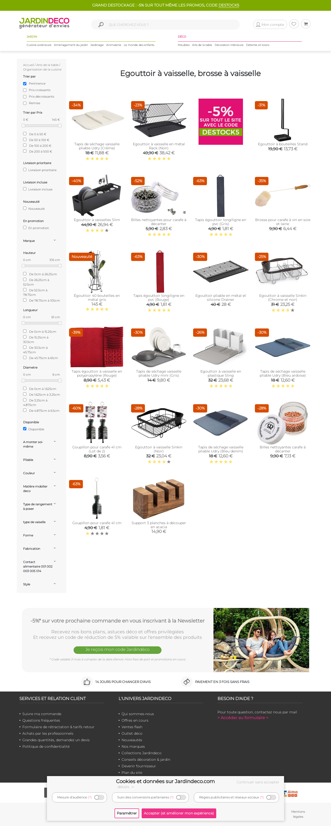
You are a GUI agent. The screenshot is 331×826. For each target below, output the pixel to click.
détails (126, 787)
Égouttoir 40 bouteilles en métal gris (97, 297)
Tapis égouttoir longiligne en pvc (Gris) (220, 222)
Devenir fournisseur (139, 766)
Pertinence (37, 83)
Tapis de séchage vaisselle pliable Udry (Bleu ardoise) (283, 373)
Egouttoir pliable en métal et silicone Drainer (220, 297)
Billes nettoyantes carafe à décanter (283, 449)
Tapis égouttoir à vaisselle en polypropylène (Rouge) (97, 373)
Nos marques (133, 746)
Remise (34, 103)
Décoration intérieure (229, 45)
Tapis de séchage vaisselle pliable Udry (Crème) (97, 146)
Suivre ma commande (41, 714)
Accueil (28, 65)
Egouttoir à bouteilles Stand (282, 144)
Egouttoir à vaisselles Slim (97, 220)
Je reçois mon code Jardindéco (117, 649)
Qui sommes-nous (138, 714)
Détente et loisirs (257, 45)
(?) (90, 797)
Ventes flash (132, 727)
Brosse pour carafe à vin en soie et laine (282, 222)
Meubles (184, 45)
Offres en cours (135, 720)
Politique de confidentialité (46, 746)
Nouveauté (34, 208)
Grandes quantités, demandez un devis (56, 740)
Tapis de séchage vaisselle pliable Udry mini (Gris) (158, 373)
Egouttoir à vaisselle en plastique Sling (220, 373)
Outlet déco (132, 733)
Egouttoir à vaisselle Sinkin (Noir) (158, 449)
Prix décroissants (41, 96)
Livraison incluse (37, 189)
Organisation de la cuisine (42, 69)
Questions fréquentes (41, 720)
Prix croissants (39, 90)
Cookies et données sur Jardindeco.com (165, 781)
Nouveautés (132, 740)
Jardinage (97, 45)
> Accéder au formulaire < (242, 717)
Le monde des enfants (139, 45)
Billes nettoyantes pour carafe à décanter (158, 222)
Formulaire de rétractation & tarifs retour (58, 727)
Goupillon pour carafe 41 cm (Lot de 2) (97, 449)
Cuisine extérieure (39, 45)
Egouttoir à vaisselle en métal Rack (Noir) (159, 146)
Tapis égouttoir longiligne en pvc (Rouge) (158, 297)
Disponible (33, 429)
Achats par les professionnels (47, 733)
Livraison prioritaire (40, 170)
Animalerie (113, 45)
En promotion (36, 228)
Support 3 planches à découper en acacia (159, 525)
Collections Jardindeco (141, 753)
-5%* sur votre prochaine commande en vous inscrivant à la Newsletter (117, 621)
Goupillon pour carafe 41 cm (97, 523)
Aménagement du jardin (71, 45)
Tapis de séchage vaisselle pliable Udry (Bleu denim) (220, 449)
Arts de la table (202, 45)
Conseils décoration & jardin (146, 759)
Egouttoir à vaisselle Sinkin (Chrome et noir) (282, 297)
